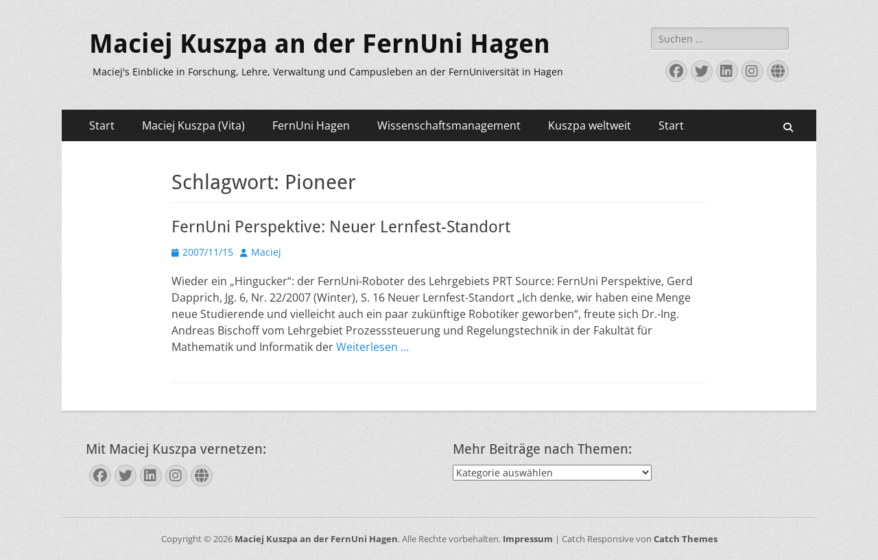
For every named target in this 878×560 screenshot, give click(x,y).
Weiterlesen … (372, 346)
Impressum (528, 539)
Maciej (266, 251)
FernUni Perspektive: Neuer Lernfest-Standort (340, 226)
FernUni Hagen (311, 125)
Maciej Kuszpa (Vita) (193, 125)
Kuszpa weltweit (589, 125)
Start (102, 125)
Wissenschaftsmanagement (449, 125)
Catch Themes (685, 539)
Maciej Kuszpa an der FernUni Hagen (319, 44)
